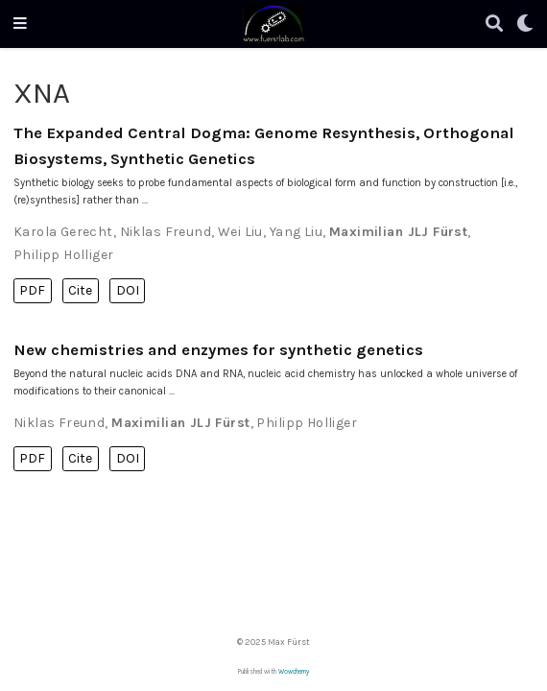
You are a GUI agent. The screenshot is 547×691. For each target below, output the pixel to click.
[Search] (494, 24)
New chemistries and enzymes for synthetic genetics (218, 350)
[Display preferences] (525, 24)
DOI (127, 290)
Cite (80, 290)
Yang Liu (296, 232)
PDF (32, 290)
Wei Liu (240, 232)
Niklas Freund (165, 232)
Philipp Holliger (63, 255)
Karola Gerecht (63, 232)
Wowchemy (293, 672)
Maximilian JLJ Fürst (398, 232)
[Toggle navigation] (20, 24)
